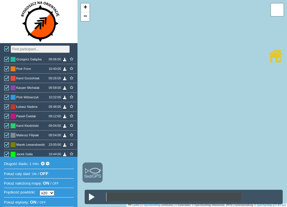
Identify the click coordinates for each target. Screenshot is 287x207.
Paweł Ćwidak (26, 116)
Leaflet (133, 205)
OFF (44, 173)
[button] (85, 7)
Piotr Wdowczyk (27, 97)
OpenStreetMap (152, 205)
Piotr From (23, 68)
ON (34, 174)
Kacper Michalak (28, 87)
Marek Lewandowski (30, 144)
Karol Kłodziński (27, 125)
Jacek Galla (24, 154)
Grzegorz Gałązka (29, 59)
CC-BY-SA (279, 205)
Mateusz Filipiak (27, 135)
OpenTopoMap (264, 205)
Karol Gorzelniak (28, 78)
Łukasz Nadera (27, 106)
